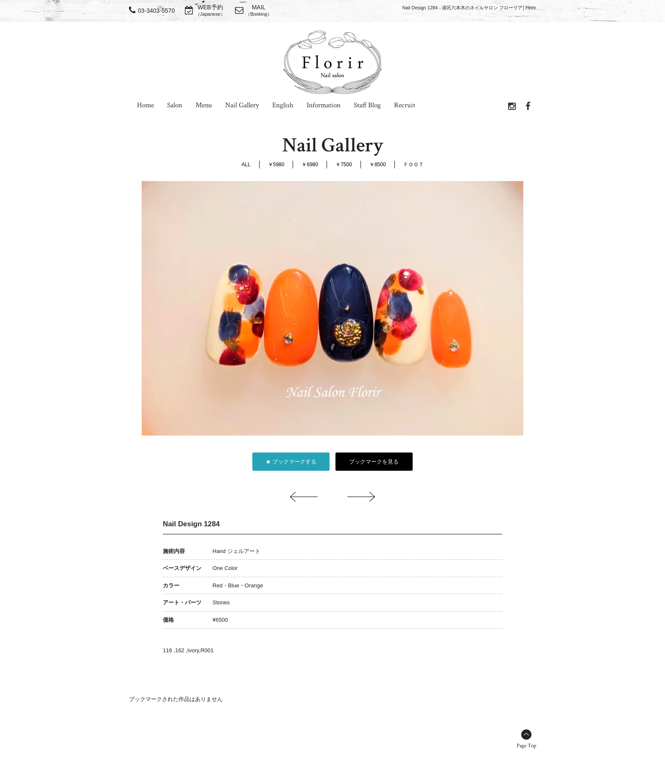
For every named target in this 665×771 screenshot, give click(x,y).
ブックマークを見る (374, 461)
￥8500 (377, 165)
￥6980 (310, 165)
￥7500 (343, 165)
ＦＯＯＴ (413, 165)
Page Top (526, 745)
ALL (245, 165)
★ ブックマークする (291, 461)
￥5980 (276, 165)
